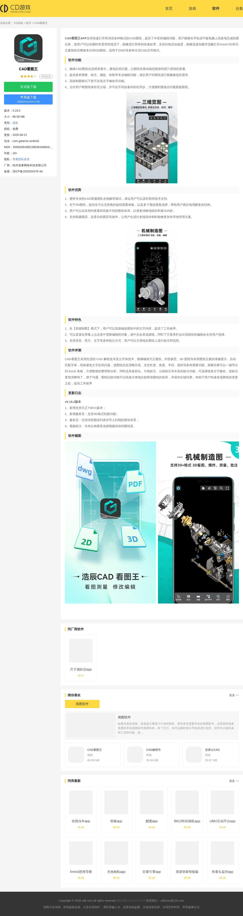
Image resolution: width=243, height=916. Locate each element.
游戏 (192, 8)
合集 (239, 8)
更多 (234, 695)
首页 (169, 8)
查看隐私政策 (21, 159)
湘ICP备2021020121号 (130, 900)
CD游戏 (18, 23)
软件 (216, 8)
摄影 (15, 122)
